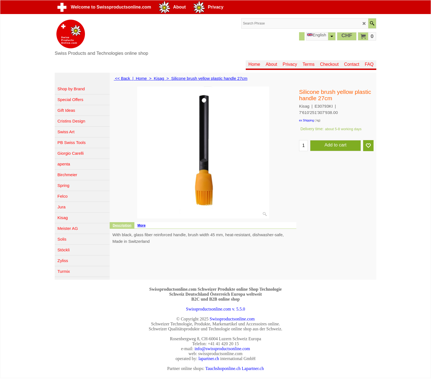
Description (122, 225)
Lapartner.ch (253, 368)
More (141, 225)
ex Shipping (306, 120)
